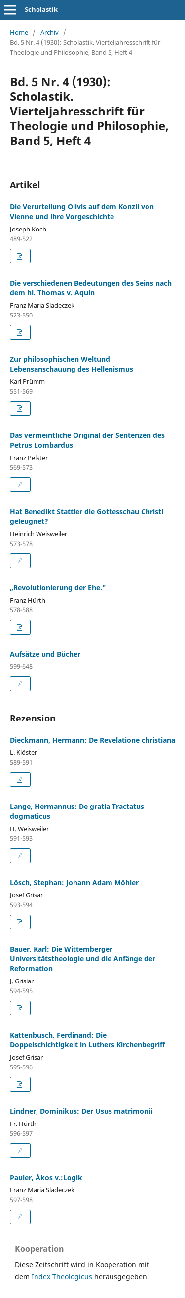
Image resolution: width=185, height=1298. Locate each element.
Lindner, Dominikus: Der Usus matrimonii (81, 1111)
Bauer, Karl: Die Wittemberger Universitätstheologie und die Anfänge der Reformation (82, 958)
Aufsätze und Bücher (45, 654)
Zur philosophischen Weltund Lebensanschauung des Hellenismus (71, 364)
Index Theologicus (63, 1276)
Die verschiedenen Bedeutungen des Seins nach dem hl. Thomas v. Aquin (91, 287)
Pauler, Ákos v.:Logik (46, 1177)
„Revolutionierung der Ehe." (58, 587)
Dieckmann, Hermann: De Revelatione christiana (92, 740)
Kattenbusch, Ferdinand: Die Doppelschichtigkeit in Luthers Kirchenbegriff (87, 1039)
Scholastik (41, 9)
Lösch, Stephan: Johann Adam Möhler (74, 882)
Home (19, 32)
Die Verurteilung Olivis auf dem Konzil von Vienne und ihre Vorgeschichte (82, 211)
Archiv (49, 32)
